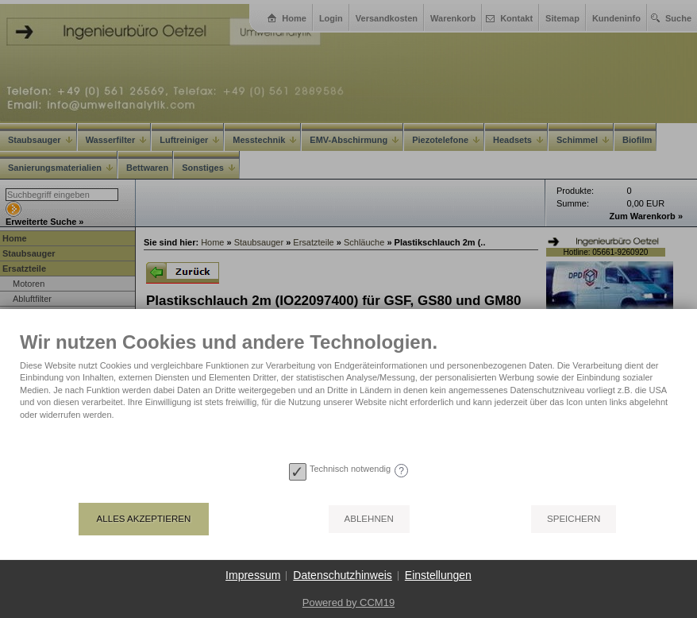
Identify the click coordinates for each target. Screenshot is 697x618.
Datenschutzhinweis (342, 575)
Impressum (252, 575)
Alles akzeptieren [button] (144, 518)
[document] (348, 394)
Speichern (573, 518)
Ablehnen (369, 518)
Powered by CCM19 (348, 602)
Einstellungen (438, 575)
